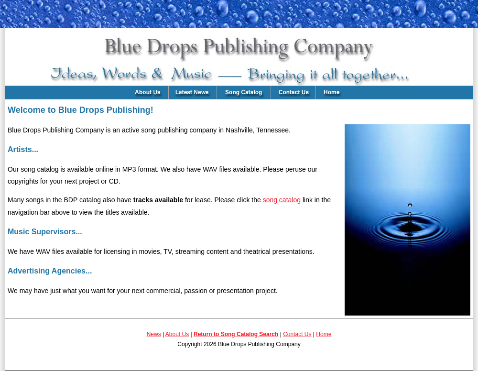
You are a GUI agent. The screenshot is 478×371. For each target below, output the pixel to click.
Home (323, 334)
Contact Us (297, 334)
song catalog (282, 200)
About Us (177, 334)
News (154, 334)
